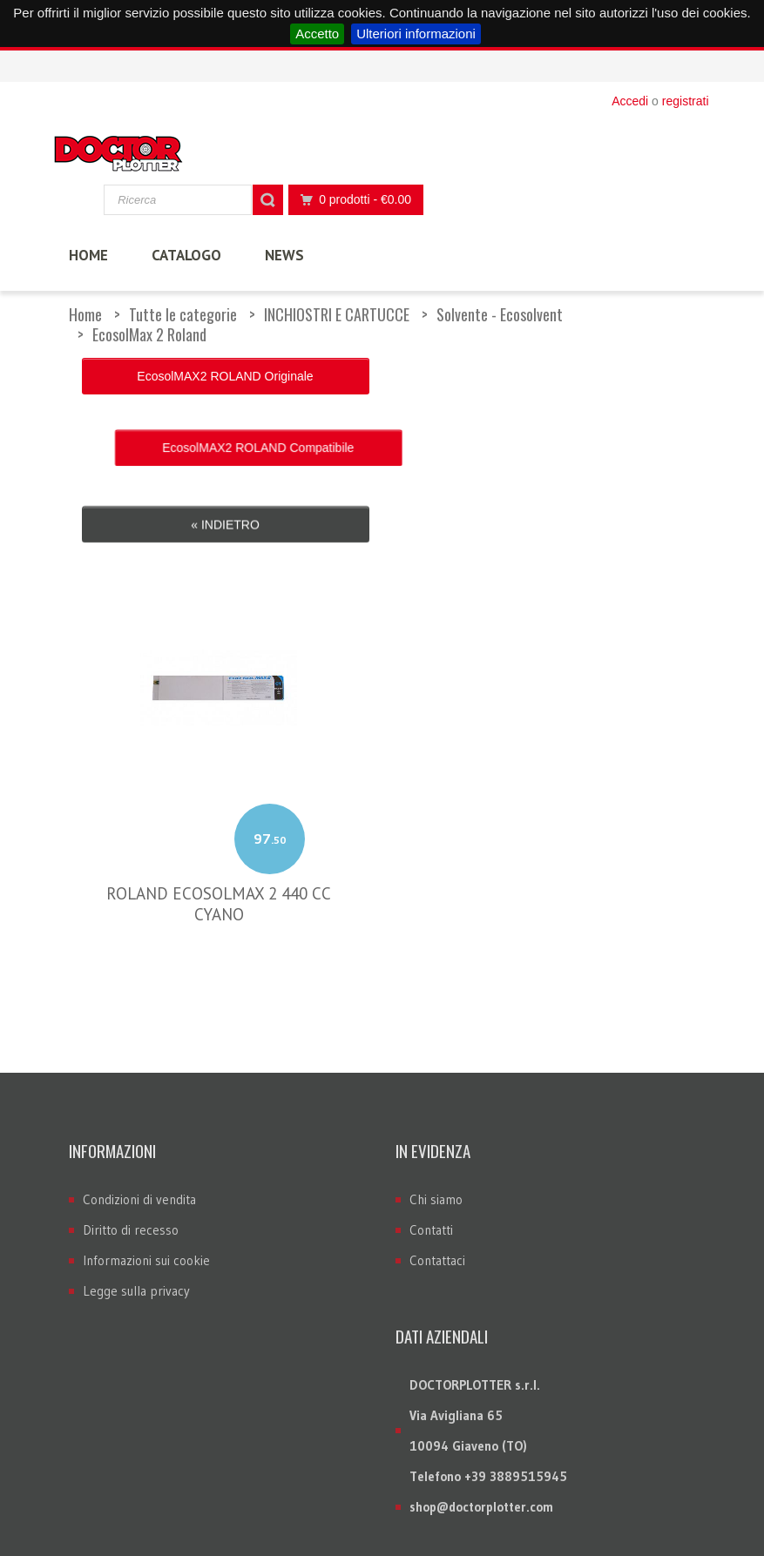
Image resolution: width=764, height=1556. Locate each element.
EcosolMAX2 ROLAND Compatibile (538, 376)
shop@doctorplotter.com (481, 1395)
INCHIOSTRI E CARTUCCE (336, 314)
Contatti (431, 1118)
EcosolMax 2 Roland (149, 334)
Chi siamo (436, 1088)
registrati (685, 101)
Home (85, 314)
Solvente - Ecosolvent (499, 314)
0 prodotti (351, 200)
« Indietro (225, 421)
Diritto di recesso (131, 1118)
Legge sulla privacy (136, 1179)
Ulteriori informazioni (416, 33)
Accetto (317, 33)
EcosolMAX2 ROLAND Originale (225, 376)
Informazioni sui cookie (146, 1149)
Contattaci (437, 1149)
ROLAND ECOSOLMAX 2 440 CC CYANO (218, 792)
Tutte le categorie (183, 314)
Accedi (630, 101)
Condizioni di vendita (139, 1088)
